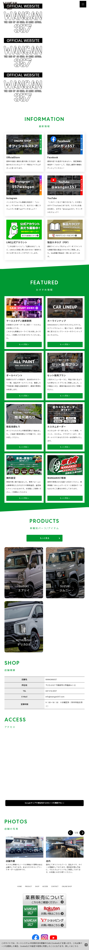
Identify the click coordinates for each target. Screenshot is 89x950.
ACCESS (45, 886)
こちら (75, 946)
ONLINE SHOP (67, 886)
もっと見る (44, 538)
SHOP (37, 886)
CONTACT (54, 886)
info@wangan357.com (55, 697)
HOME (19, 886)
